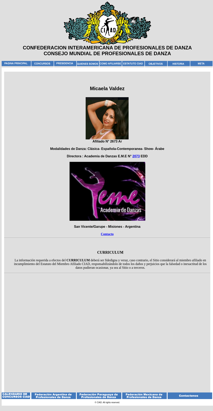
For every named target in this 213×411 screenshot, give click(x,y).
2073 (136, 156)
